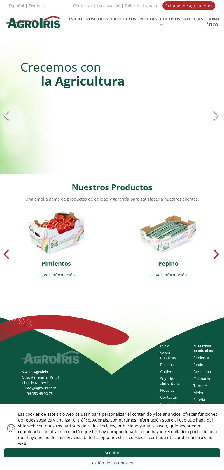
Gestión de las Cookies (111, 463)
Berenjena (202, 371)
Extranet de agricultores (188, 5)
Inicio (164, 346)
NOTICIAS (193, 19)
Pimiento (201, 357)
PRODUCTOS (123, 19)
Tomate (200, 385)
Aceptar (112, 452)
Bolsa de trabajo (141, 5)
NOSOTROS (96, 19)
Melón (198, 392)
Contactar (82, 5)
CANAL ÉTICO (213, 21)
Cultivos (167, 371)
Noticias (167, 390)
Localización (108, 5)
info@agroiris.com (40, 388)
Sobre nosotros (168, 355)
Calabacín (201, 378)
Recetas (167, 364)
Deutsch (37, 5)
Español (16, 5)
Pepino (199, 364)
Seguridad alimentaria (170, 381)
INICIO (75, 19)
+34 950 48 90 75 (39, 393)
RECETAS (148, 19)
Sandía (199, 399)
